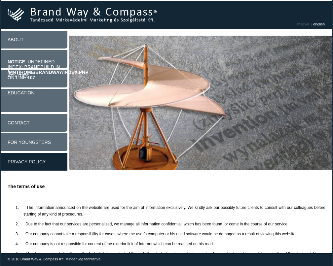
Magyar (303, 24)
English (319, 24)
